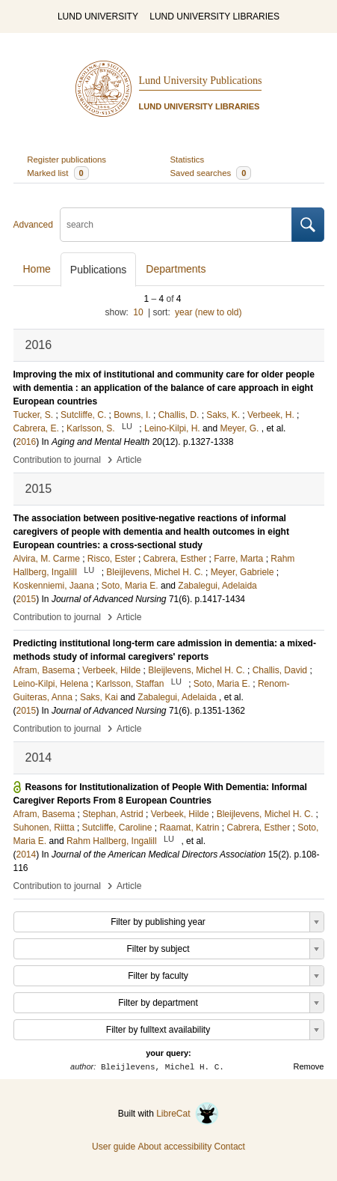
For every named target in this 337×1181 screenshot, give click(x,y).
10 (138, 312)
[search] (176, 224)
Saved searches (211, 173)
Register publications (66, 159)
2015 (26, 599)
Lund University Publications (200, 80)
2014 (26, 854)
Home (37, 269)
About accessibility (174, 1146)
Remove (309, 1066)
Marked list (57, 173)
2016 (26, 442)
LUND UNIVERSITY (98, 16)
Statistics (187, 159)
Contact (229, 1146)
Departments (175, 269)
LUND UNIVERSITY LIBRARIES (214, 16)
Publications (98, 270)
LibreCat (187, 1114)
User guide (113, 1146)
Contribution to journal (57, 460)
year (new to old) (208, 312)
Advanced (33, 224)
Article (129, 460)
